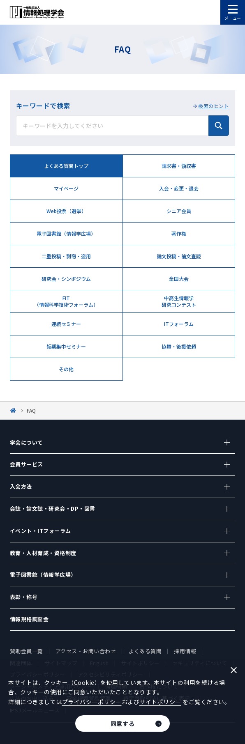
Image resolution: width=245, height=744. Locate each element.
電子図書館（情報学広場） (66, 233)
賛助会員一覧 (26, 651)
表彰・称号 (24, 597)
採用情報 (185, 651)
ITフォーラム (179, 323)
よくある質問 (145, 651)
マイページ (66, 188)
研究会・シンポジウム (66, 278)
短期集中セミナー (66, 346)
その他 (66, 368)
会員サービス (26, 464)
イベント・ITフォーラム (40, 531)
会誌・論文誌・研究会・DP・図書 (52, 508)
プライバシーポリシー (92, 702)
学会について (26, 442)
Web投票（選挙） (66, 210)
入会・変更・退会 (179, 188)
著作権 (178, 233)
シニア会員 (178, 210)
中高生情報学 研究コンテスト (179, 301)
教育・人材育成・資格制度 (43, 553)
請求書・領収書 (179, 165)
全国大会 (179, 278)
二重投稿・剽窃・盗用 (66, 256)
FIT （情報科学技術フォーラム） (66, 301)
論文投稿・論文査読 (179, 256)
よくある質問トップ (66, 165)
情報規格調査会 (29, 619)
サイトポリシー (160, 702)
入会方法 (21, 486)
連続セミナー (66, 323)
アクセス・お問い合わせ (85, 651)
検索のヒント (213, 105)
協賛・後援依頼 (179, 346)
